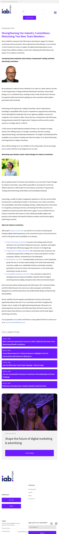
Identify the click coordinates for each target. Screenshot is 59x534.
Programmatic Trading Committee (17, 251)
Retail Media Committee (14, 259)
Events (30, 492)
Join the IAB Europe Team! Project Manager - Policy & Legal (23, 365)
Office (11, 506)
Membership (32, 489)
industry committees (17, 231)
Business (11, 500)
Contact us (31, 499)
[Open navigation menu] (55, 12)
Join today (29, 453)
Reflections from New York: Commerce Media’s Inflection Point (24, 386)
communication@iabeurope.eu (15, 322)
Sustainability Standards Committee (18, 274)
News (30, 495)
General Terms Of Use (8, 525)
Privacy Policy (6, 528)
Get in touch (29, 17)
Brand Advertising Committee (16, 242)
